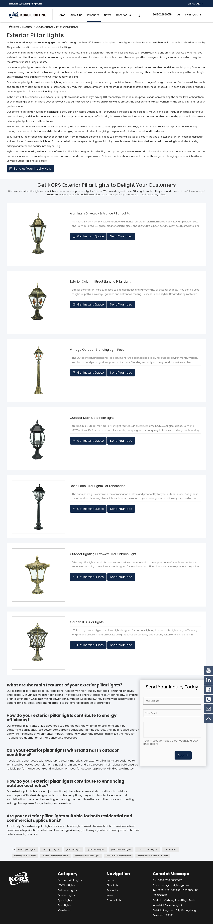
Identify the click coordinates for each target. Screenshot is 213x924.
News (107, 15)
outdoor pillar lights (50, 849)
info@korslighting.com (29, 3)
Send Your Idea (121, 236)
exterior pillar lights (26, 849)
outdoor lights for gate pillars (55, 856)
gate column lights (96, 849)
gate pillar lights (73, 849)
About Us (76, 15)
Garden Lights (66, 895)
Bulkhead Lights (67, 890)
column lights (170, 849)
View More (64, 910)
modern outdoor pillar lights (87, 856)
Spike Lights (65, 900)
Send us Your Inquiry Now (30, 168)
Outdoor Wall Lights (70, 880)
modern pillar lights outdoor (118, 856)
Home (61, 15)
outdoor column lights (147, 849)
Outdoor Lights (44, 27)
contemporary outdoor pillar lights (153, 856)
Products (93, 15)
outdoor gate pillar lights (25, 856)
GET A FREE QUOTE (189, 14)
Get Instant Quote (88, 236)
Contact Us (123, 15)
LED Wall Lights (66, 885)
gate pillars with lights (121, 849)
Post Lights (64, 905)
